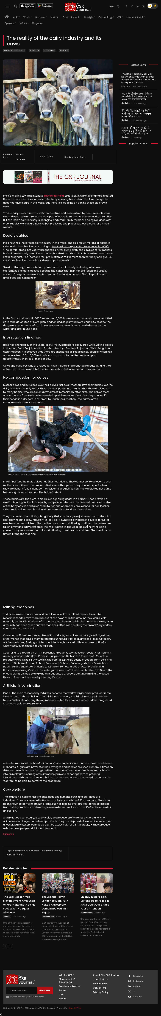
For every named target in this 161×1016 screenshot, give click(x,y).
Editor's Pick (34, 50)
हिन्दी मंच (125, 103)
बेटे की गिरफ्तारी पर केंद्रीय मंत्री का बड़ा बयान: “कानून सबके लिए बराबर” (136, 113)
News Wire (64, 50)
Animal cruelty (20, 850)
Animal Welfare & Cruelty (14, 50)
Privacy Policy (38, 996)
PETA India (18, 854)
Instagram (138, 981)
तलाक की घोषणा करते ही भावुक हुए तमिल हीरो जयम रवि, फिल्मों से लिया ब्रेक (136, 130)
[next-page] (10, 946)
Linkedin (137, 986)
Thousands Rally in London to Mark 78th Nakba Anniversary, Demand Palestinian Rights (55, 904)
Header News (49, 50)
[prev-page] (5, 946)
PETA (8, 854)
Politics (7, 916)
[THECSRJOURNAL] (78, 6)
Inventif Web (75, 1008)
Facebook (138, 976)
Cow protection (37, 850)
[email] (21, 990)
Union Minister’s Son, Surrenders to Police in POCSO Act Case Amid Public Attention (94, 902)
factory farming (54, 196)
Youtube (137, 996)
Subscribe (8, 834)
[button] (15, 6)
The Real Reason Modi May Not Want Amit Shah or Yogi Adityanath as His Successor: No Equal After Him (19, 904)
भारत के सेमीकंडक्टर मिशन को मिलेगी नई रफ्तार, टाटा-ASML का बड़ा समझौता (136, 96)
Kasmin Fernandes (21, 156)
